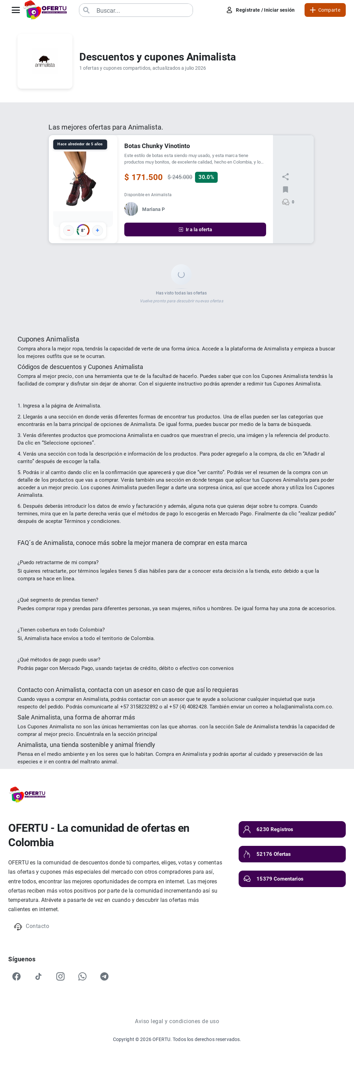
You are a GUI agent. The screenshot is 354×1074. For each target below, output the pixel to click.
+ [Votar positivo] (97, 230)
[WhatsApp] (82, 976)
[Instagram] (60, 976)
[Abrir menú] (15, 10)
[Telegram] (104, 976)
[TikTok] (38, 976)
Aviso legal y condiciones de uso (177, 1021)
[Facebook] (16, 976)
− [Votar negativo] (68, 230)
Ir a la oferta (195, 229)
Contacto (31, 926)
